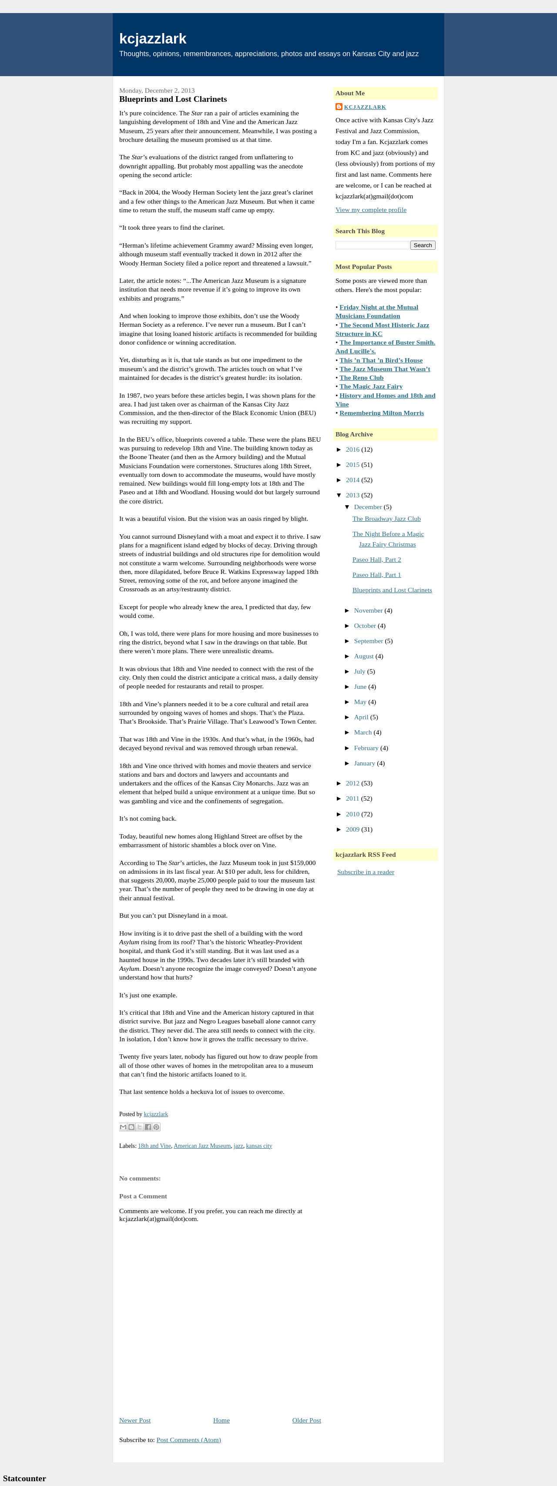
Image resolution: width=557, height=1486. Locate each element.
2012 (353, 783)
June (361, 686)
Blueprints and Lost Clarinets (392, 590)
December (369, 506)
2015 (353, 464)
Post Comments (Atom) (189, 1439)
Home (221, 1420)
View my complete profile (371, 209)
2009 (353, 829)
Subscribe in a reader (365, 871)
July (360, 671)
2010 (353, 814)
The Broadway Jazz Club (386, 518)
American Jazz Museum (202, 1146)
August (365, 656)
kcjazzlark (153, 38)
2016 (353, 449)
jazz (238, 1146)
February (367, 747)
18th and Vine (154, 1146)
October (366, 625)
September (369, 640)
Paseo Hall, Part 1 (376, 574)
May (361, 701)
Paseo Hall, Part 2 (376, 559)
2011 (353, 798)
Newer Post (135, 1420)
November (369, 610)
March (364, 732)
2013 (353, 495)
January (365, 763)
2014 (353, 479)
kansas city (259, 1146)
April (362, 717)
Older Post (306, 1420)
